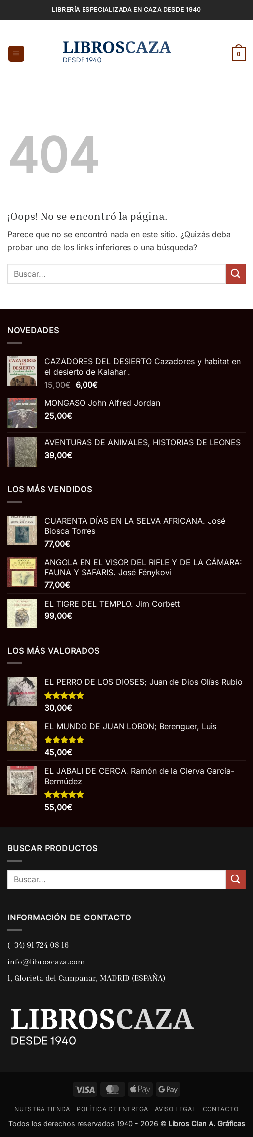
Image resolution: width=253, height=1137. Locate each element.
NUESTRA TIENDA (42, 1109)
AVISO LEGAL (175, 1109)
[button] (16, 54)
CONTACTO (221, 1109)
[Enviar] (236, 273)
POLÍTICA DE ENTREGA (112, 1109)
